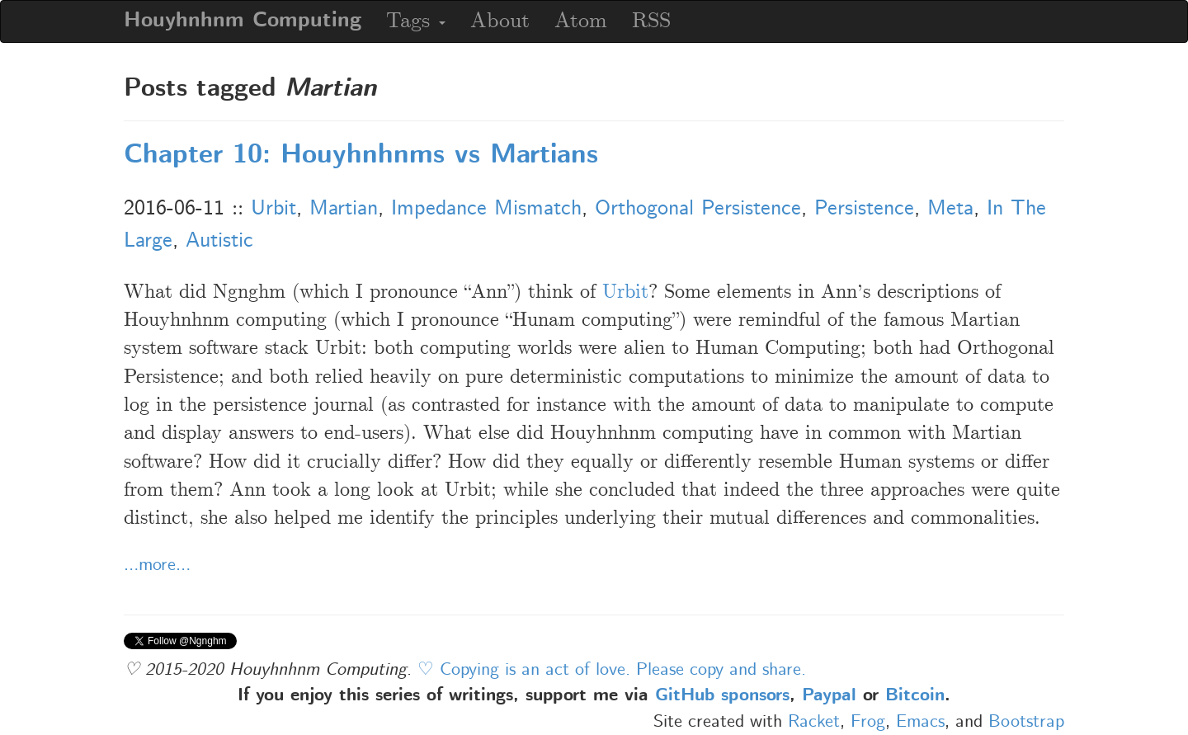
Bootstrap (1026, 721)
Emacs (920, 721)
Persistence (864, 209)
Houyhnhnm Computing (242, 21)
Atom (580, 21)
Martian (343, 209)
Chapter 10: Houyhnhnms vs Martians (361, 156)
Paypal (829, 696)
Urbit (273, 209)
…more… (157, 565)
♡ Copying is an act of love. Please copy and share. (611, 669)
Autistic (219, 241)
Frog (868, 721)
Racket (814, 721)
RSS (651, 21)
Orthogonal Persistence (698, 209)
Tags (416, 21)
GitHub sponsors (722, 696)
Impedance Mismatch (486, 209)
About (500, 21)
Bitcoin (915, 696)
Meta (950, 209)
